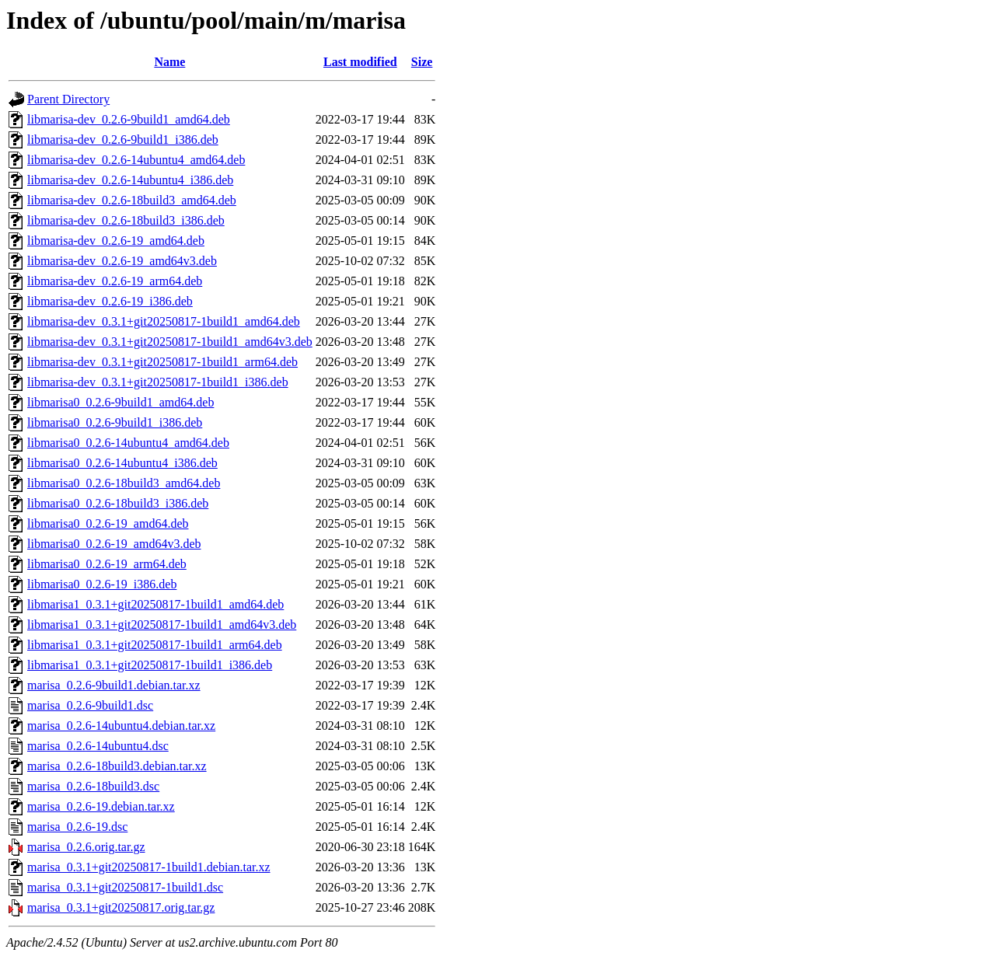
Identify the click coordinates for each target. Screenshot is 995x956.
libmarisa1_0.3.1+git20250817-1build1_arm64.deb (154, 644)
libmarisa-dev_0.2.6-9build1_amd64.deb (128, 119)
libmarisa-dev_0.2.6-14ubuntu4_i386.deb (130, 180)
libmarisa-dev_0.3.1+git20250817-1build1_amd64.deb (163, 321)
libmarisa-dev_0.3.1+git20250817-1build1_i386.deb (157, 382)
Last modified (360, 61)
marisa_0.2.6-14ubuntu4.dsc (98, 745)
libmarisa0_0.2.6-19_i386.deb (101, 584)
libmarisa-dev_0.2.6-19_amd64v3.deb (122, 260)
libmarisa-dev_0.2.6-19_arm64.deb (114, 281)
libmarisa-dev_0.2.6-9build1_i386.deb (122, 139)
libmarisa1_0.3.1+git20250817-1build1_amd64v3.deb (161, 624)
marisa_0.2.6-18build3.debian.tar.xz (117, 766)
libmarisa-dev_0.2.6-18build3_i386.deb (126, 220)
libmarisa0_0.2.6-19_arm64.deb (107, 563)
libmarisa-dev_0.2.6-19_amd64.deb (115, 240)
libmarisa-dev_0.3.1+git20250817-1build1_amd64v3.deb (169, 341)
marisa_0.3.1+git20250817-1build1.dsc (125, 887)
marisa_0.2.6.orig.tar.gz (86, 846)
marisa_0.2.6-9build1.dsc (90, 705)
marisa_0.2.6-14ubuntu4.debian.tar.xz (121, 725)
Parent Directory (68, 99)
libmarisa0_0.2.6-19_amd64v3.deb (114, 543)
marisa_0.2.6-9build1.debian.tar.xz (114, 685)
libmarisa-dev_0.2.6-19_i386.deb (110, 301)
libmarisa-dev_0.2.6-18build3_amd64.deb (131, 200)
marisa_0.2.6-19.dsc (77, 826)
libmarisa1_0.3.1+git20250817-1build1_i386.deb (149, 665)
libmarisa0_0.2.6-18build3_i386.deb (117, 503)
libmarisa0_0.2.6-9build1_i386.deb (114, 422)
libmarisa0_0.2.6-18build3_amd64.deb (123, 483)
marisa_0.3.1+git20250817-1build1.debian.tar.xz (149, 867)
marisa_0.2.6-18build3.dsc (93, 786)
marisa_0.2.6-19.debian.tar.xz (101, 806)
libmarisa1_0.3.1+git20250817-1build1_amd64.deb (155, 604)
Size (422, 61)
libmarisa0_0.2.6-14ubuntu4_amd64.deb (128, 442)
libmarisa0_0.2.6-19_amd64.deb (108, 523)
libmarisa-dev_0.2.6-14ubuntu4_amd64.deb (136, 159)
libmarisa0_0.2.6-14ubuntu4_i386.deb (122, 462)
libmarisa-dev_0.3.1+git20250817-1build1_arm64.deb (162, 361)
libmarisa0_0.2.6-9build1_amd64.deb (120, 402)
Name (169, 61)
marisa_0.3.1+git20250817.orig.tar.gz (121, 907)
